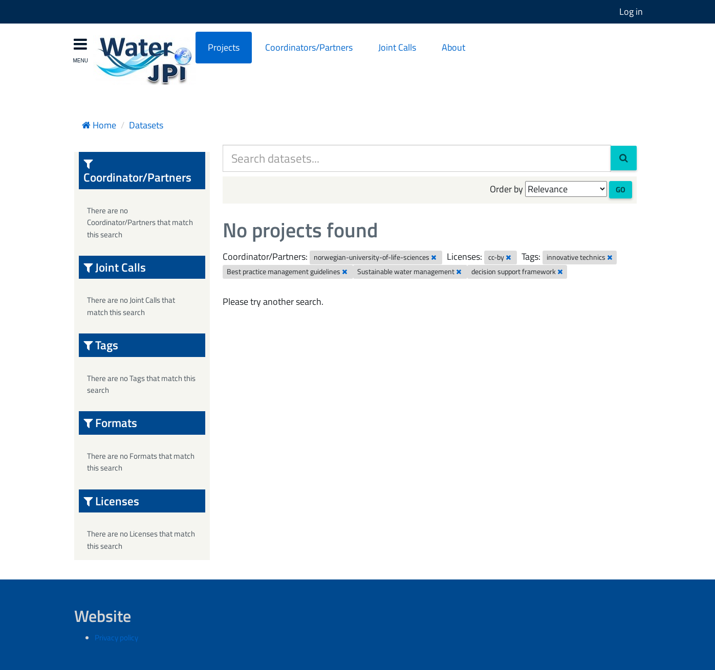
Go (620, 189)
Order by (506, 189)
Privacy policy (116, 637)
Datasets (146, 125)
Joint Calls (397, 47)
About (453, 47)
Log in (631, 11)
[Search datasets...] (417, 158)
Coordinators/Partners (309, 47)
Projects (224, 47)
